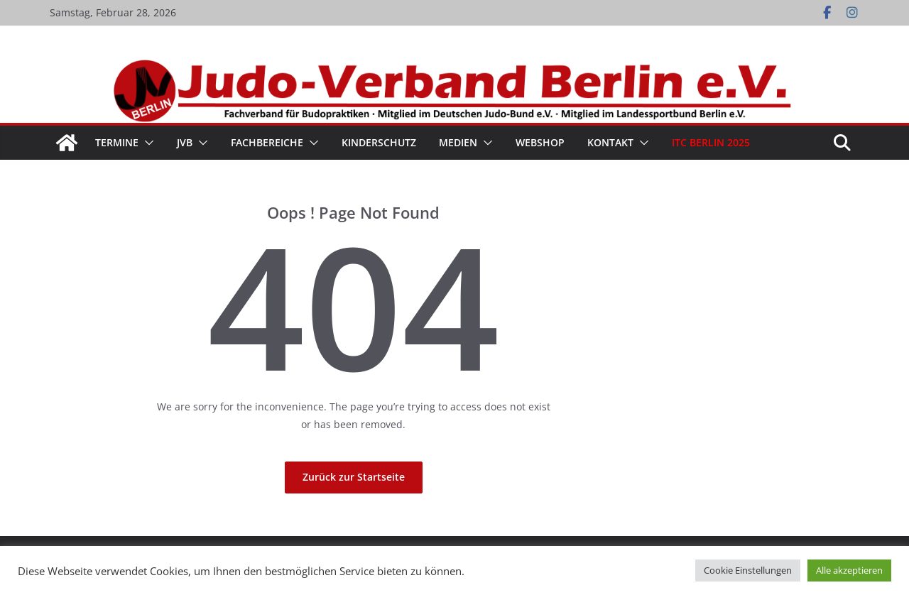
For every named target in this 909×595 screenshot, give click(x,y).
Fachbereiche (267, 142)
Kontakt (610, 142)
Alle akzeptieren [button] (849, 570)
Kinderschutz (379, 142)
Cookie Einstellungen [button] (748, 570)
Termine (116, 142)
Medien (458, 142)
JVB (184, 142)
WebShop (540, 142)
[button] (146, 143)
